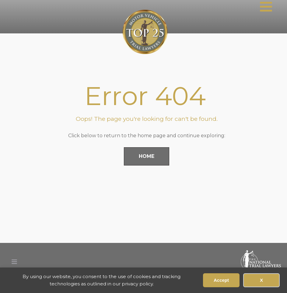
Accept (221, 280)
